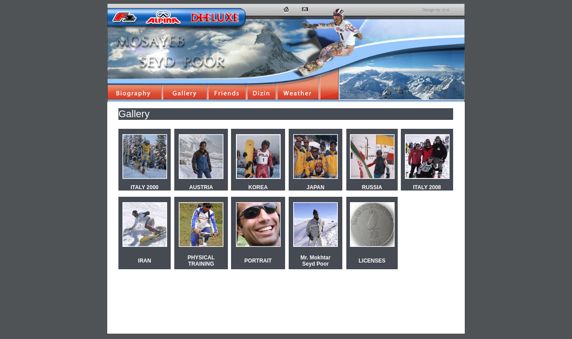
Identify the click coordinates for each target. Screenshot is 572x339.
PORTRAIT (258, 261)
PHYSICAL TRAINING (201, 260)
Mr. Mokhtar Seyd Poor (315, 260)
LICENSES (371, 261)
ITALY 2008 (427, 187)
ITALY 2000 (144, 187)
